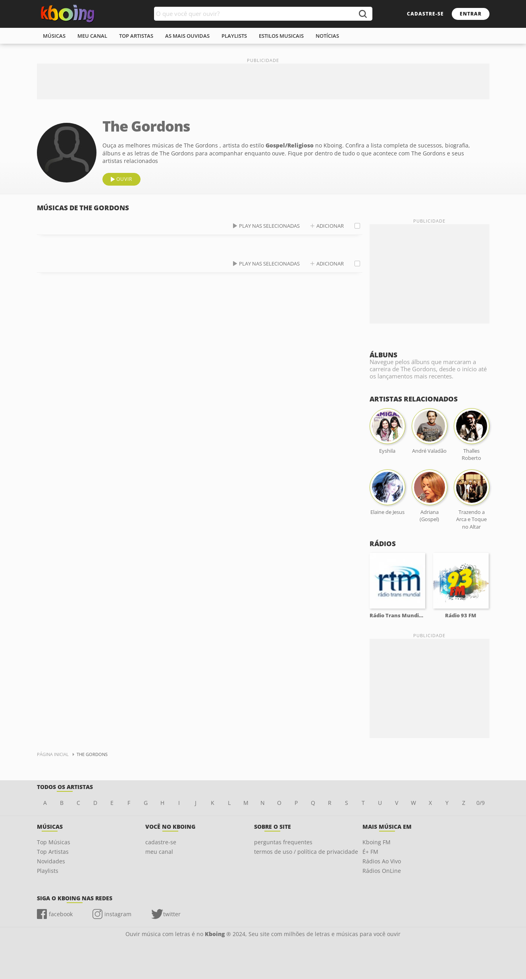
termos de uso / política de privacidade (306, 851)
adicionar (330, 225)
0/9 (480, 802)
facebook (61, 914)
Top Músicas (53, 842)
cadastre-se (425, 13)
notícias (327, 35)
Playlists (47, 870)
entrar (471, 13)
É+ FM (370, 851)
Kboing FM (376, 842)
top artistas (136, 35)
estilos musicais (281, 35)
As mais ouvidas (187, 35)
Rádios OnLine (381, 870)
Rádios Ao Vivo (381, 861)
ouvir (124, 179)
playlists (234, 35)
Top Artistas (53, 851)
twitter (172, 914)
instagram (117, 914)
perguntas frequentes (283, 842)
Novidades (51, 861)
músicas (54, 35)
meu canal (92, 35)
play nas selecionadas (269, 225)
